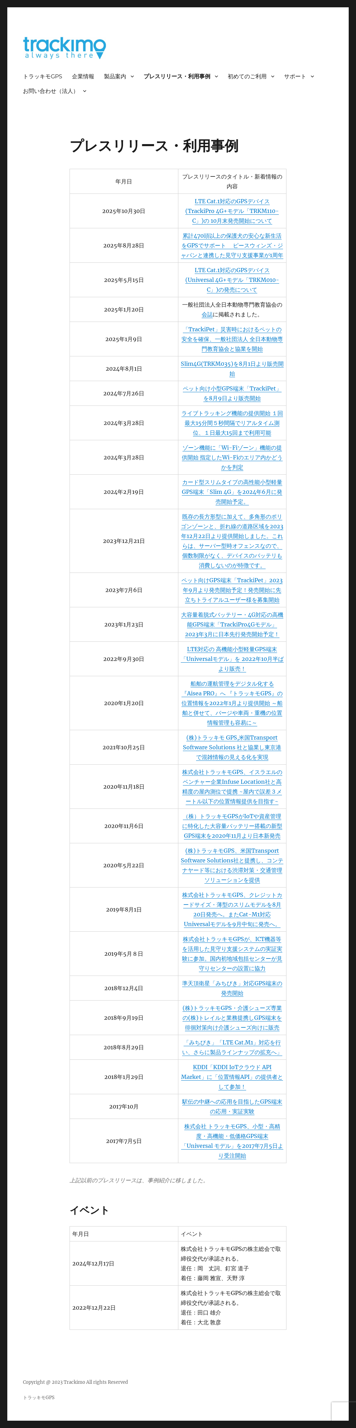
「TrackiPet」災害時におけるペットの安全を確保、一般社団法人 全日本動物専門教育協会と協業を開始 (232, 339)
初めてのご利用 (247, 76)
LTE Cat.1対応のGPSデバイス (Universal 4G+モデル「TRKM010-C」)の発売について (232, 280)
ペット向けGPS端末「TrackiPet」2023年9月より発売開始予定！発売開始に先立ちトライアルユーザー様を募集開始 (232, 590)
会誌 (207, 314)
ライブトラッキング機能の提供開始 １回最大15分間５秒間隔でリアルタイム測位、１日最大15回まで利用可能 (232, 423)
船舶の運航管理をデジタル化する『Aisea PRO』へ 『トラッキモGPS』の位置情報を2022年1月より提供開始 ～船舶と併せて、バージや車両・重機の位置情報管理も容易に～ (232, 703)
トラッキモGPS (42, 76)
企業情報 (83, 76)
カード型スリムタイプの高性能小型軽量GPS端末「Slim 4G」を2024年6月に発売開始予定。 (232, 492)
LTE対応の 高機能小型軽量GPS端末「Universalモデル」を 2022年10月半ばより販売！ (232, 659)
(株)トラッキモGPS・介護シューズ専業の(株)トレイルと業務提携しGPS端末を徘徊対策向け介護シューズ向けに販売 (232, 1017)
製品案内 (115, 76)
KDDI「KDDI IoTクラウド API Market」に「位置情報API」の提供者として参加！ (232, 1077)
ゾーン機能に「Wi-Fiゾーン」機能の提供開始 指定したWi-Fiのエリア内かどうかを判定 (232, 457)
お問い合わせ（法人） (51, 91)
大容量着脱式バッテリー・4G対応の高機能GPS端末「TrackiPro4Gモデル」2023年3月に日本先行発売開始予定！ (232, 624)
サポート (295, 76)
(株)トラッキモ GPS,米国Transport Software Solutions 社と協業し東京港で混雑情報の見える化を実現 (232, 747)
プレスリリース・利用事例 (177, 76)
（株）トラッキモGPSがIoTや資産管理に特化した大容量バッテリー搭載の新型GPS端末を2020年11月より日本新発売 (232, 826)
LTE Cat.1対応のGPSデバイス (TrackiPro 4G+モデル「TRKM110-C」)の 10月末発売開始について (232, 211)
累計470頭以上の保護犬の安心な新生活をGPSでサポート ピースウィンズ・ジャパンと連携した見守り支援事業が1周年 (232, 245)
